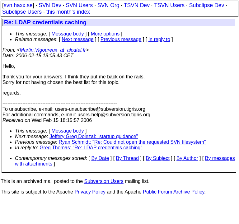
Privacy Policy (89, 191)
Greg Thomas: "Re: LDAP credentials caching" (91, 147)
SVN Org (108, 5)
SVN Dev (50, 5)
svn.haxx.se (18, 5)
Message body (67, 33)
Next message (77, 39)
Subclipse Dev (206, 5)
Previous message (121, 39)
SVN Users (79, 5)
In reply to (159, 39)
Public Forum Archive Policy (173, 191)
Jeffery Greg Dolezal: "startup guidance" (93, 136)
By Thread (127, 158)
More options (105, 33)
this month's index (68, 12)
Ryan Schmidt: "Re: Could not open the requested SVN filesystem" (132, 142)
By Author (187, 158)
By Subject (157, 158)
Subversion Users (104, 181)
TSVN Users (169, 5)
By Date (100, 158)
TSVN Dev (137, 5)
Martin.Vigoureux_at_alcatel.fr (53, 50)
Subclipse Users (22, 12)
